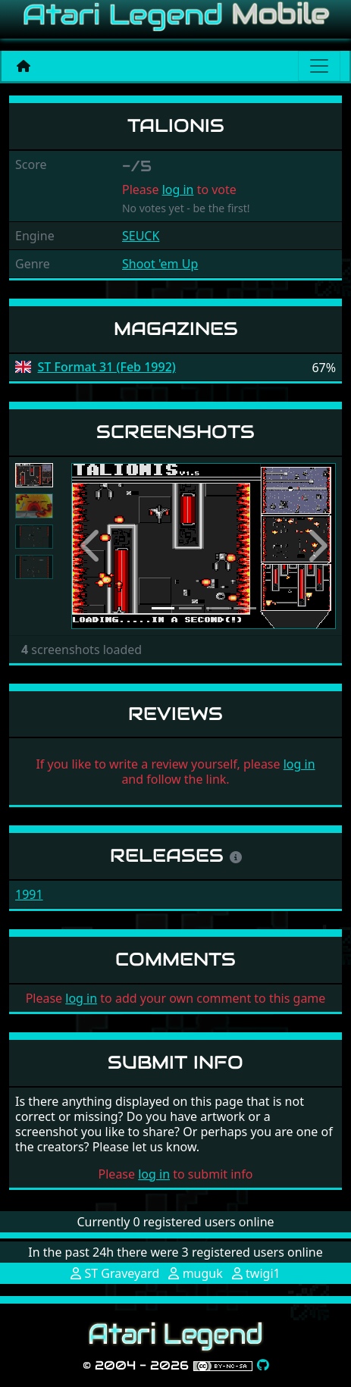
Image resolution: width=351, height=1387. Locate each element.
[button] (91, 546)
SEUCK (140, 235)
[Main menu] (319, 66)
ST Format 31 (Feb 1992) (107, 367)
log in (178, 189)
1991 (29, 894)
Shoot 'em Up (160, 263)
